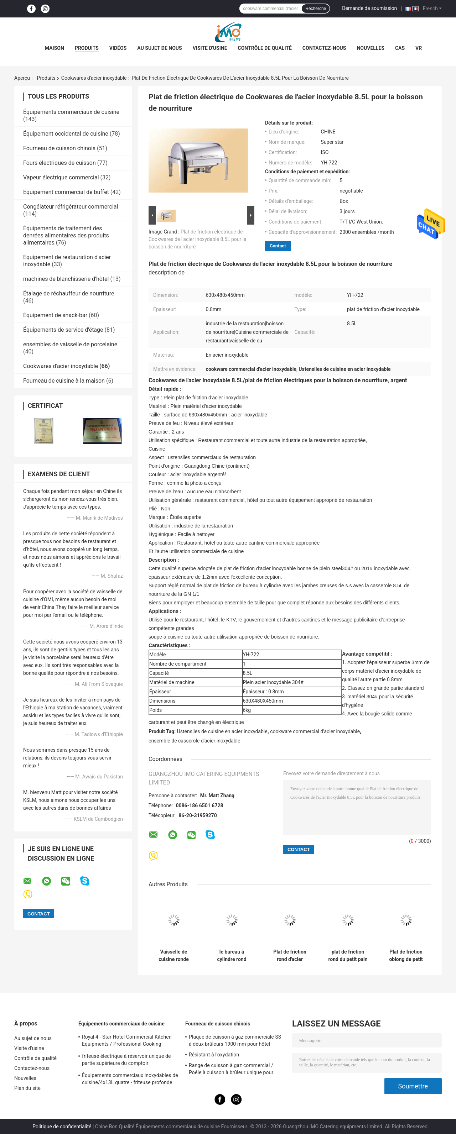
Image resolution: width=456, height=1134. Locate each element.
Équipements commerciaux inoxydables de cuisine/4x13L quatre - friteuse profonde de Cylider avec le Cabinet (130, 1079)
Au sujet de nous (159, 48)
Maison (54, 48)
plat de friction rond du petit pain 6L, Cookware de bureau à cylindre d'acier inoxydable (348, 955)
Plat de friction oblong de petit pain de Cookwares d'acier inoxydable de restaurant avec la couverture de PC (406, 955)
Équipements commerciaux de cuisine (71, 112)
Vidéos (118, 48)
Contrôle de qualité (265, 48)
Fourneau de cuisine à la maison (64, 380)
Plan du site (27, 1088)
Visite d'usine (210, 48)
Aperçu (22, 78)
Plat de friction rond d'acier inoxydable (289, 955)
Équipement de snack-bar (55, 315)
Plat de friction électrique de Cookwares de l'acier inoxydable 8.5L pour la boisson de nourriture (198, 239)
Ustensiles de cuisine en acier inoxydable (222, 731)
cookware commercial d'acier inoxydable (315, 731)
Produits (87, 48)
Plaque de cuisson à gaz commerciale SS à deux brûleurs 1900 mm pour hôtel (235, 1040)
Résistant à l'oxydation (214, 1054)
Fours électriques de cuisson (59, 162)
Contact (278, 245)
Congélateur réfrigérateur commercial (70, 206)
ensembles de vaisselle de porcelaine (70, 344)
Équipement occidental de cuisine (65, 133)
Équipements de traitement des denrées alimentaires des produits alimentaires (66, 235)
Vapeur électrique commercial (61, 177)
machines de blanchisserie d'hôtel (66, 278)
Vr (418, 48)
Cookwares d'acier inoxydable (94, 78)
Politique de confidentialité (61, 1126)
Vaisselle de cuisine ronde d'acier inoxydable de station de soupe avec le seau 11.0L (173, 955)
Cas (400, 48)
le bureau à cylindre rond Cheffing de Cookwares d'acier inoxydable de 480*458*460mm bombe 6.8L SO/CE (232, 955)
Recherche (315, 8)
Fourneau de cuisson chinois (59, 148)
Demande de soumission (369, 8)
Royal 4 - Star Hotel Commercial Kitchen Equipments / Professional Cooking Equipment (127, 1041)
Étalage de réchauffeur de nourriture (68, 293)
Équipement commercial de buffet (66, 192)
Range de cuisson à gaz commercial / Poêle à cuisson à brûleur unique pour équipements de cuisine (231, 1069)
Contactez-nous (324, 48)
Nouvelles (370, 48)
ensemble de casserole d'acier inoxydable (194, 741)
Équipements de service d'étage (63, 329)
